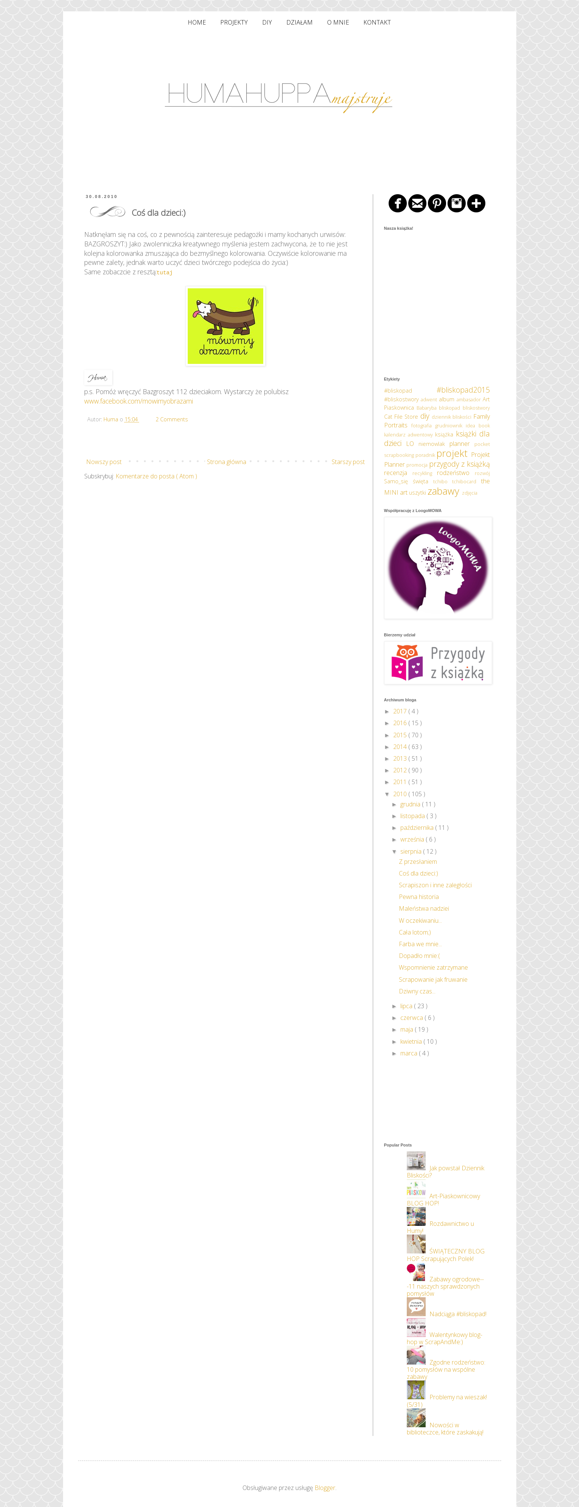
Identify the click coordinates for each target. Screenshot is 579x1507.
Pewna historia (419, 897)
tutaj (165, 272)
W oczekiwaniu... (420, 920)
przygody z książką (459, 464)
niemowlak (433, 443)
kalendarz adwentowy (409, 434)
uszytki (418, 492)
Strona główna (226, 461)
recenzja (398, 473)
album (448, 399)
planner (461, 443)
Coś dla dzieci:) (418, 873)
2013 (400, 758)
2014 (400, 747)
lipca (407, 1006)
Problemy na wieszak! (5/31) (447, 1400)
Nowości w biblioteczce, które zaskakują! (445, 1428)
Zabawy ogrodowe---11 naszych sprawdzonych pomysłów (445, 1286)
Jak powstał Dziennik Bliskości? (445, 1171)
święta (423, 481)
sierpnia (411, 851)
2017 (400, 711)
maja (407, 1029)
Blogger (325, 1488)
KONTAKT (377, 22)
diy (426, 416)
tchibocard (466, 481)
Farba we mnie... (420, 944)
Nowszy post (104, 461)
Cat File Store (402, 416)
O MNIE (338, 22)
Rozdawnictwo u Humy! (440, 1227)
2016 (400, 723)
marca (409, 1053)
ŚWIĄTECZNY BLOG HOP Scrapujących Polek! (446, 1255)
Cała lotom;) (415, 932)
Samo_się (398, 481)
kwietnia (411, 1041)
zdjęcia (469, 492)
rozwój (482, 473)
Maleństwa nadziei (424, 908)
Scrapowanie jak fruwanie (433, 979)
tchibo (442, 481)
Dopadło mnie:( (419, 956)
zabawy (445, 491)
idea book (478, 425)
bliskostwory (476, 407)
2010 (400, 794)
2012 (400, 770)
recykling (424, 473)
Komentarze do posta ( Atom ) (156, 476)
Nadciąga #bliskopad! (457, 1314)
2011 (400, 782)
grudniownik (450, 425)
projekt (454, 453)
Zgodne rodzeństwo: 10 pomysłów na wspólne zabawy (446, 1369)
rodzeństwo (456, 473)
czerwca (412, 1017)
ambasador (470, 399)
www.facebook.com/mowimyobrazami (138, 400)
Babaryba (428, 407)
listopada (413, 816)
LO (412, 443)
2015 (400, 735)
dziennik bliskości (452, 416)
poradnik (426, 455)
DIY (267, 22)
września (413, 839)
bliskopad (450, 407)
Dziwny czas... (417, 991)
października (417, 827)
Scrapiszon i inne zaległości (435, 885)
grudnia (411, 804)
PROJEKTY (234, 22)
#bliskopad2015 (463, 390)
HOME (197, 22)
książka (445, 434)
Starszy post (348, 461)
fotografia (423, 425)
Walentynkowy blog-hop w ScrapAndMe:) (444, 1338)
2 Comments (172, 419)
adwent (430, 399)
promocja (417, 464)
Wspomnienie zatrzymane (433, 967)
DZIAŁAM (299, 22)
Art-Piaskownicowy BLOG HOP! (443, 1199)
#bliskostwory (402, 399)
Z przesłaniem (418, 861)
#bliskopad (410, 390)
